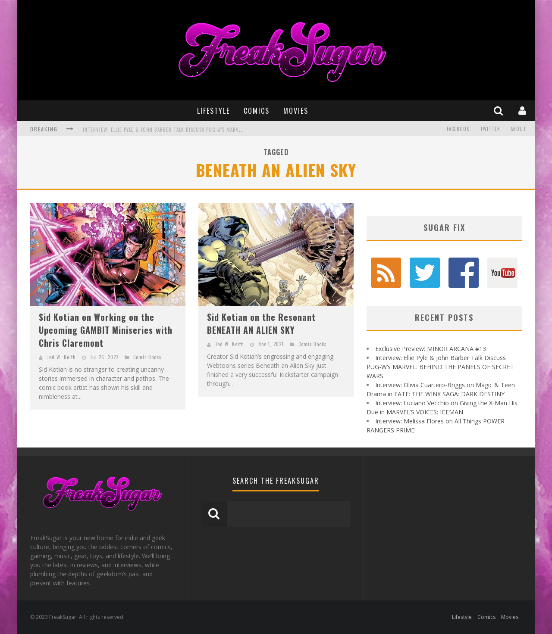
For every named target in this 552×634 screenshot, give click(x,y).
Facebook (458, 128)
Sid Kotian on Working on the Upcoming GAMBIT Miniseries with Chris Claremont (105, 330)
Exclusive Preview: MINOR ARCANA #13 (430, 349)
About (518, 128)
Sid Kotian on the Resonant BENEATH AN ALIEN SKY (261, 323)
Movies (295, 111)
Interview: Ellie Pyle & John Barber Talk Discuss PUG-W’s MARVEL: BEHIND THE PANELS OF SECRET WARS (440, 367)
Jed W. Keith (61, 357)
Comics (257, 111)
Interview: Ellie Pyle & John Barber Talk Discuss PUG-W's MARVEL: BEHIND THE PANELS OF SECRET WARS (207, 133)
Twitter (490, 128)
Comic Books (147, 357)
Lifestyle (213, 111)
